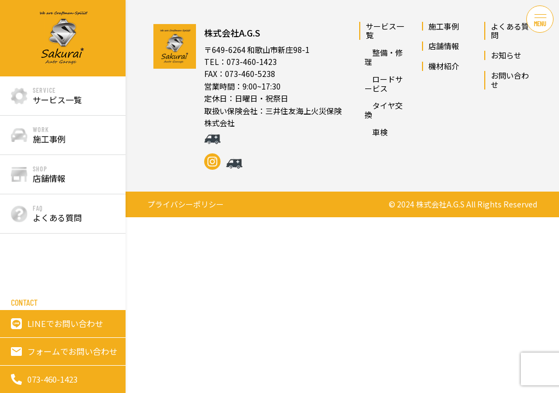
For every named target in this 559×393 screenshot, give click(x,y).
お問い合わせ (510, 80)
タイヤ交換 (384, 110)
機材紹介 (444, 66)
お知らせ (506, 55)
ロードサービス (384, 84)
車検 (376, 132)
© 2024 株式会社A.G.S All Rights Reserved (463, 204)
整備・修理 (384, 57)
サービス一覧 (385, 31)
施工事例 (444, 26)
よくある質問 (510, 31)
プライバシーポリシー (185, 204)
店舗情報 (444, 45)
